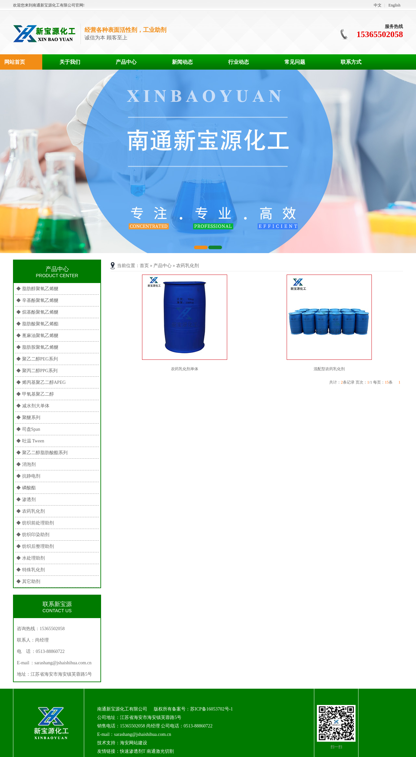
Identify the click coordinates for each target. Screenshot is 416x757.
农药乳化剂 (187, 265)
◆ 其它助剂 (28, 581)
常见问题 (294, 62)
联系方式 (351, 62)
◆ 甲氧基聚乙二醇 (35, 394)
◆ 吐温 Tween (30, 441)
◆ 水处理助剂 (30, 558)
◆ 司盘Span (28, 429)
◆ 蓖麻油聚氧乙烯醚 (37, 335)
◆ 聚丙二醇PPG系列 (37, 370)
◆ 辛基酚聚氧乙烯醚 (37, 300)
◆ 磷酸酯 (26, 487)
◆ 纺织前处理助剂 (35, 522)
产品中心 (126, 62)
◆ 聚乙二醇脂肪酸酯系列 (42, 452)
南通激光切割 (160, 751)
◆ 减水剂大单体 (32, 405)
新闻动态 (182, 62)
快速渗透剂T (132, 751)
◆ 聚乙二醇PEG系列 (37, 359)
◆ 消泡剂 (26, 464)
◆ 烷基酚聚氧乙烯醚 (37, 312)
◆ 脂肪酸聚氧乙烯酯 (37, 323)
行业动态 (238, 62)
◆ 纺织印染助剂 (32, 534)
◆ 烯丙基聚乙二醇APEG (41, 382)
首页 (144, 265)
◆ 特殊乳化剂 (30, 569)
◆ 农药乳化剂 (30, 511)
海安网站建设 (133, 742)
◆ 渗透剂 (26, 499)
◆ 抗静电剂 (28, 476)
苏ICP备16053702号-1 (211, 709)
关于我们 (69, 62)
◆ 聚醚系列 (28, 417)
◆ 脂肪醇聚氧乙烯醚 (37, 288)
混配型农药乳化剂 (329, 369)
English (394, 5)
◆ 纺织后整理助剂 (35, 546)
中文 (378, 5)
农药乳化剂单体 (184, 369)
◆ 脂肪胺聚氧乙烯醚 (37, 347)
